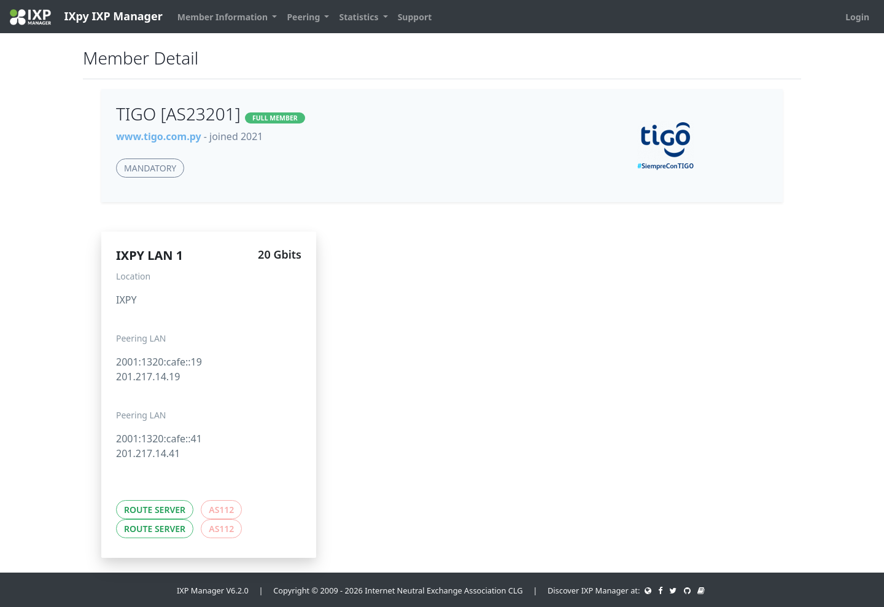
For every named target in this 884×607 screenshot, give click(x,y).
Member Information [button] (223, 17)
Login (857, 17)
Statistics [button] (360, 17)
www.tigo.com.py (158, 136)
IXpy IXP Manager (86, 17)
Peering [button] (304, 17)
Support (415, 17)
